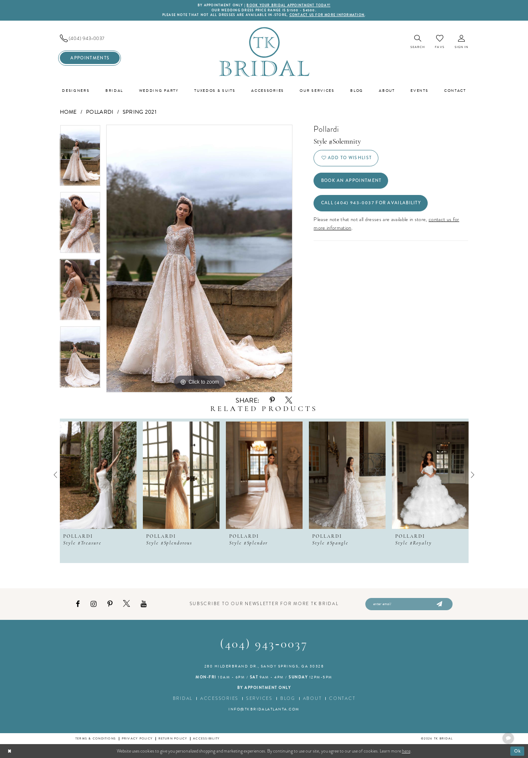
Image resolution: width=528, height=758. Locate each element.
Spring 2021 (140, 112)
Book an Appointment (351, 180)
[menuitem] (90, 39)
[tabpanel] (80, 158)
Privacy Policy (137, 738)
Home (68, 112)
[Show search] (417, 42)
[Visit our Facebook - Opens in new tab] (77, 604)
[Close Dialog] (9, 750)
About (312, 698)
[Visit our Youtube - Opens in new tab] (143, 604)
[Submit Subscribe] (439, 604)
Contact (342, 698)
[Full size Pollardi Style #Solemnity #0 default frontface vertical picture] (199, 258)
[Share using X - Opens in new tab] (288, 400)
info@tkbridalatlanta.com (264, 709)
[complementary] (467, 711)
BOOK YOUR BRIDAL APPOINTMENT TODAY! (288, 5)
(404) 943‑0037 (264, 644)
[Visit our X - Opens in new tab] (126, 604)
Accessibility (206, 738)
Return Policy (173, 738)
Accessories (219, 698)
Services (259, 698)
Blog (287, 698)
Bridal (183, 698)
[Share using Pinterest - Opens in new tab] (272, 400)
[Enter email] (409, 604)
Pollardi (100, 112)
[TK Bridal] (264, 51)
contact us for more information (327, 15)
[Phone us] (90, 39)
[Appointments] (90, 58)
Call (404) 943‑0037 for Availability (371, 203)
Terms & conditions (95, 738)
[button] (462, 42)
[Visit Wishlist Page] (439, 42)
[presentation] (98, 475)
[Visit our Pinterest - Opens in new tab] (110, 604)
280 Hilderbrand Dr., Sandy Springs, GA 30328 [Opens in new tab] (264, 666)
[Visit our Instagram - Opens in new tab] (93, 604)
